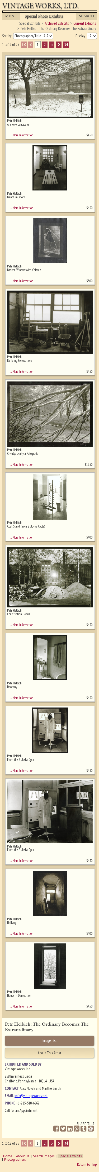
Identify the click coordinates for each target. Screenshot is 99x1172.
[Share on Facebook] (56, 1129)
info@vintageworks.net (31, 1095)
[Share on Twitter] (63, 1129)
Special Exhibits (70, 1156)
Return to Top (87, 1164)
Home (7, 1156)
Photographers (15, 1159)
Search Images (44, 1156)
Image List (50, 1040)
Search (86, 16)
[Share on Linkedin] (70, 1129)
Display (81, 35)
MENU (11, 16)
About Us (22, 1156)
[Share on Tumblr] (83, 1129)
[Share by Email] (90, 1129)
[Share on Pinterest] (76, 1129)
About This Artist (49, 1052)
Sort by (7, 35)
